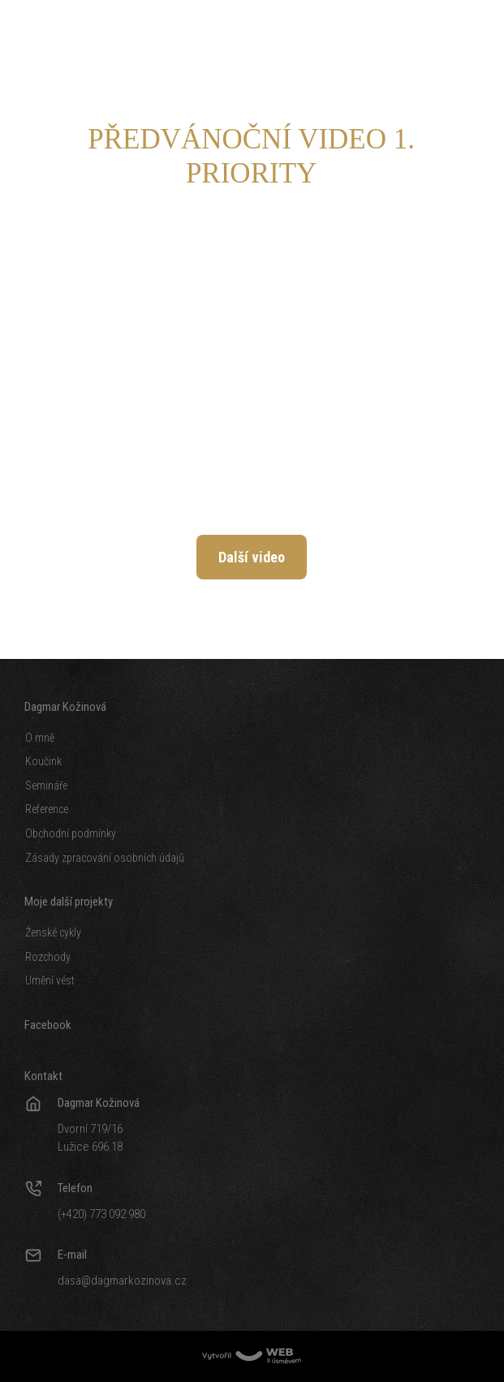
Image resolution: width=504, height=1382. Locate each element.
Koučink (43, 761)
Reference (46, 809)
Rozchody (48, 956)
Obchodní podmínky (70, 833)
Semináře (46, 785)
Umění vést (50, 980)
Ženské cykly (53, 932)
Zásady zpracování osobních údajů (104, 857)
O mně (39, 737)
